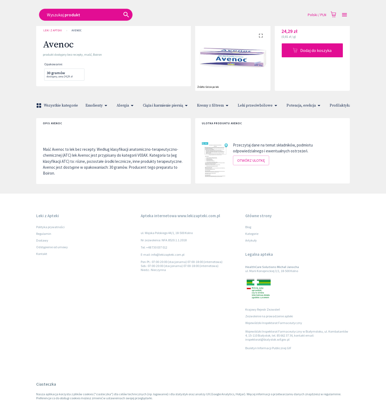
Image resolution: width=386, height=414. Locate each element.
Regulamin (43, 234)
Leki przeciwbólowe (258, 105)
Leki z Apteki (52, 30)
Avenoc (76, 30)
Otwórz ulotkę (251, 160)
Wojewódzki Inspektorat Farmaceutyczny (273, 323)
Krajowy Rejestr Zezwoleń (262, 309)
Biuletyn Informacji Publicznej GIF (268, 348)
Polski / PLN (317, 15)
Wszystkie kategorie (57, 105)
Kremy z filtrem (213, 105)
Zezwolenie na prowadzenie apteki (269, 316)
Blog (248, 227)
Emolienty (97, 105)
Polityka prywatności (50, 227)
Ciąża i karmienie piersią (166, 105)
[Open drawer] (344, 15)
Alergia (126, 105)
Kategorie (251, 234)
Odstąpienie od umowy (52, 247)
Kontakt (41, 254)
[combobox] (154, 15)
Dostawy (42, 240)
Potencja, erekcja (304, 105)
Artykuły (251, 240)
